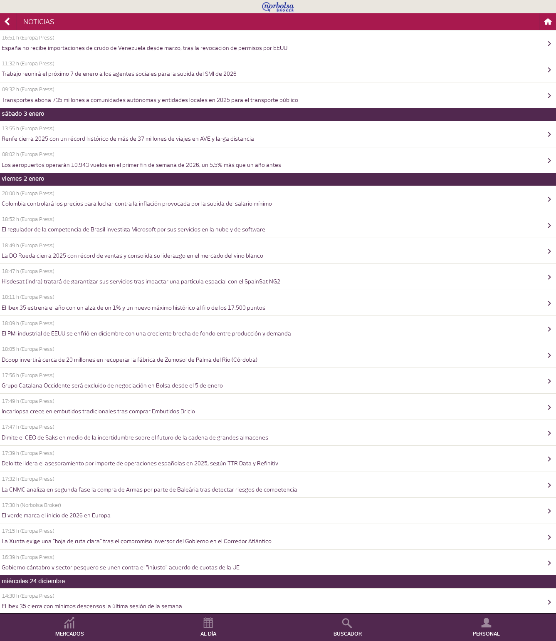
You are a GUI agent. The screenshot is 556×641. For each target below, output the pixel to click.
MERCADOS (69, 633)
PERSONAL (486, 633)
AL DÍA (208, 633)
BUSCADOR (348, 633)
